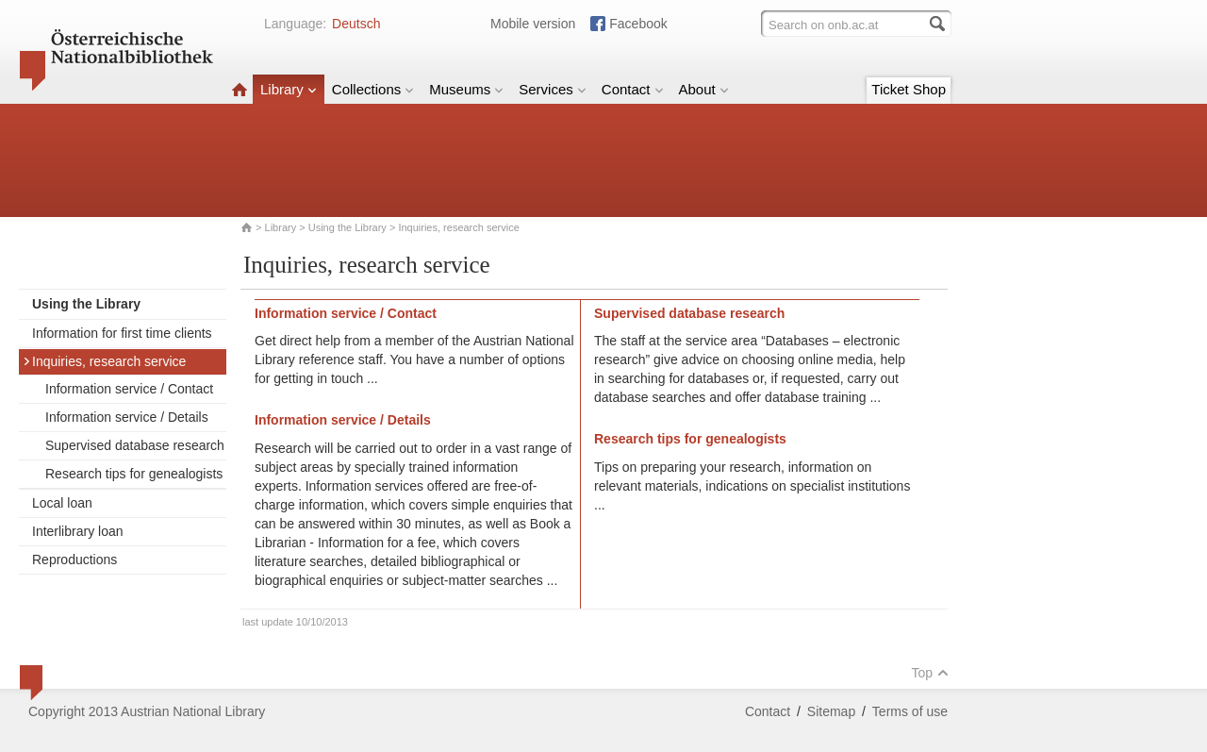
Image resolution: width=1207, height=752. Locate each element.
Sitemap (831, 711)
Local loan (62, 502)
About (704, 89)
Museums (466, 89)
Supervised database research (134, 445)
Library (288, 89)
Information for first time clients (122, 333)
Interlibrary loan (78, 531)
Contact (633, 89)
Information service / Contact (129, 388)
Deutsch (356, 23)
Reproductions (74, 559)
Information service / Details (126, 417)
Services (553, 89)
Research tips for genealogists (134, 473)
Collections (373, 89)
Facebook (638, 23)
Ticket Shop (908, 89)
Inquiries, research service (104, 361)
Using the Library (347, 227)
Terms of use (910, 711)
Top (930, 672)
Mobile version (532, 23)
